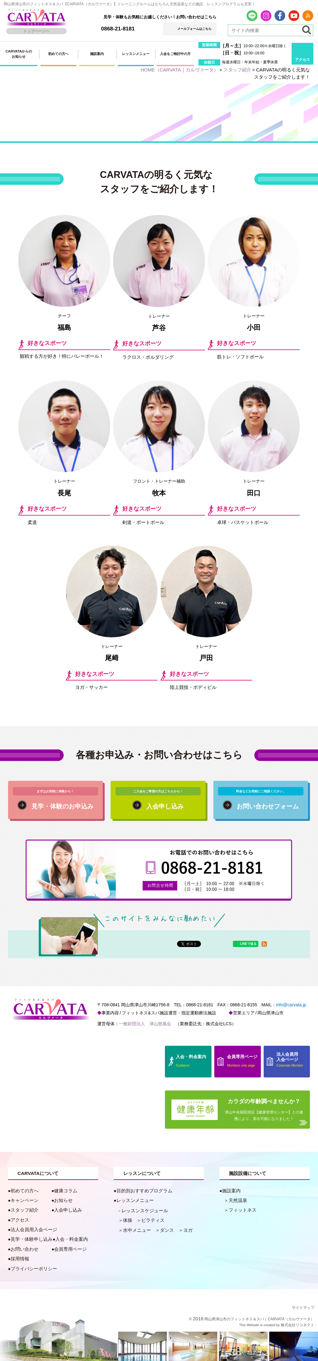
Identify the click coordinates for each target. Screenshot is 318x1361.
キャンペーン (25, 1200)
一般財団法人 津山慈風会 (145, 1023)
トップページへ (36, 31)
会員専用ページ (70, 1249)
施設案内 (97, 54)
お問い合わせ (25, 1249)
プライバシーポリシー (34, 1268)
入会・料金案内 (71, 1239)
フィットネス (243, 1210)
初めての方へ (58, 54)
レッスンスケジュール (144, 1210)
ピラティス (153, 1220)
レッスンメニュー (135, 54)
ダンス (167, 1230)
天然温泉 (238, 1200)
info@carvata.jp (291, 1004)
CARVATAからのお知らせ (19, 53)
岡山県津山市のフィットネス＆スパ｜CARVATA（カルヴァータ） (259, 1319)
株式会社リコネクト (297, 1325)
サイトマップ (303, 1307)
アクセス (302, 59)
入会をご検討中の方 (175, 54)
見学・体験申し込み (31, 1239)
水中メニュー (137, 1230)
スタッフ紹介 (25, 1210)
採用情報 (20, 1258)
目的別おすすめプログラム (144, 1190)
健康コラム (65, 1190)
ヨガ (188, 1230)
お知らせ (63, 1200)
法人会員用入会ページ (34, 1229)
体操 (127, 1220)
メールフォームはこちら (194, 28)
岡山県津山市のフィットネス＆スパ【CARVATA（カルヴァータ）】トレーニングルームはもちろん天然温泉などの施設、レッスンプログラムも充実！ (129, 4)
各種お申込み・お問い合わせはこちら (159, 754)
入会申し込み (68, 1210)
